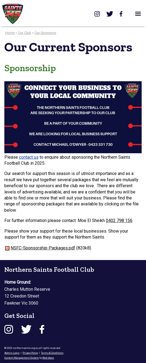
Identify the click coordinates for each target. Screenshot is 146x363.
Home (10, 33)
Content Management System (21, 357)
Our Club (24, 33)
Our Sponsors (45, 33)
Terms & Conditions (52, 353)
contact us (29, 157)
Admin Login (12, 353)
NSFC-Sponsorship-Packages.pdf (43, 248)
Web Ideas (48, 357)
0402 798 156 (119, 220)
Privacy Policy (30, 353)
